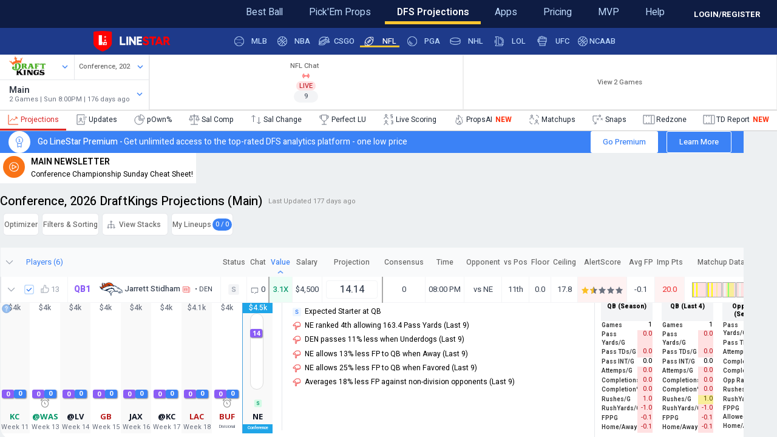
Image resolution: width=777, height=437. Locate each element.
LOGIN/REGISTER (727, 14)
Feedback (47, 10)
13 (67, 366)
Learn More (682, 150)
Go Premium (607, 150)
